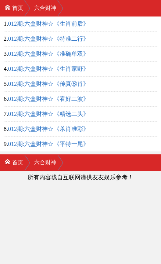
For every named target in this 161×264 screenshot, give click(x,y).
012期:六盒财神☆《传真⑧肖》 (48, 84)
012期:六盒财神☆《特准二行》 (48, 39)
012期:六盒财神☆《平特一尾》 (48, 144)
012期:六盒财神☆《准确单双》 (48, 54)
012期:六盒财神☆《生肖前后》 (48, 24)
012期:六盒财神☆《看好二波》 (48, 99)
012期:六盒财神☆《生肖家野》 (48, 69)
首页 (13, 7)
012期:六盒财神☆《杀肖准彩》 (48, 129)
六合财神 (45, 8)
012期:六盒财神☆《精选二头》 (48, 114)
